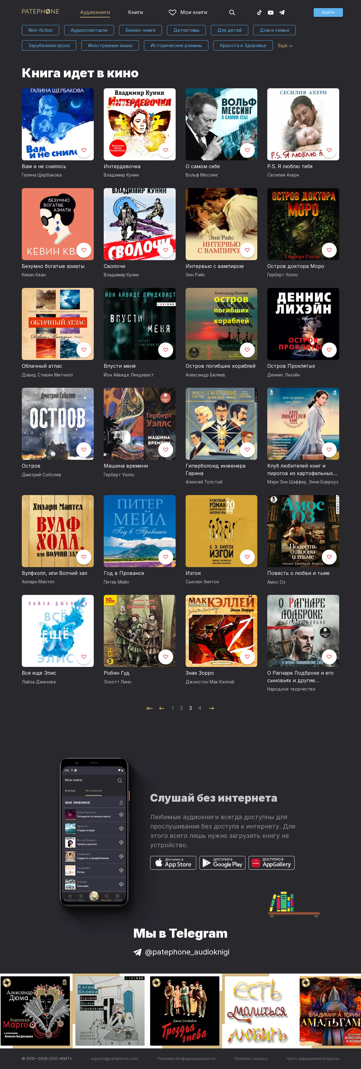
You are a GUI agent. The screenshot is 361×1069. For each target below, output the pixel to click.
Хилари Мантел (38, 581)
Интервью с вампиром (215, 266)
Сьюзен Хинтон (202, 581)
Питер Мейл (116, 582)
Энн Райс (195, 274)
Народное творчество (291, 689)
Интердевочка (122, 166)
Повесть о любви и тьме (298, 573)
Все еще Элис (39, 673)
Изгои (193, 573)
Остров (31, 466)
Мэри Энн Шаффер (286, 481)
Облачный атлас (42, 366)
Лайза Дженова (39, 681)
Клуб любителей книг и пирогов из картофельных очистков (300, 470)
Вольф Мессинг (202, 174)
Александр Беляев (205, 374)
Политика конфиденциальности (186, 1058)
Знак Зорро (200, 673)
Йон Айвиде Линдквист (129, 374)
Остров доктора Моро (295, 266)
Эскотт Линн (117, 681)
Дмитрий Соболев (41, 474)
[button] (328, 12)
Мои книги (188, 12)
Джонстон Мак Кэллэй (210, 681)
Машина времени (126, 466)
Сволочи (114, 266)
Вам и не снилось (44, 166)
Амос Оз (276, 582)
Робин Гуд (117, 673)
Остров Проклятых (291, 366)
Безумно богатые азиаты (53, 266)
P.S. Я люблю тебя (289, 166)
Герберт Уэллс (282, 274)
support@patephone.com (114, 1058)
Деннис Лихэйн (283, 374)
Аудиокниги (95, 12)
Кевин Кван (34, 274)
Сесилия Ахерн (283, 174)
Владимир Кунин (121, 174)
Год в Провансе (124, 573)
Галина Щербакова (42, 174)
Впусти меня (119, 366)
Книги (135, 12)
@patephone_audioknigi (181, 951)
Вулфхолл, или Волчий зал (54, 573)
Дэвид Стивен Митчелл (47, 374)
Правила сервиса (251, 1058)
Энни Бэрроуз (323, 481)
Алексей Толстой (204, 481)
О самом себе (203, 166)
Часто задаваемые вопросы (312, 1058)
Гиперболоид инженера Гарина (215, 469)
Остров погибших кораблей (220, 366)
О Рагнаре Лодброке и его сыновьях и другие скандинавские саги (300, 677)
